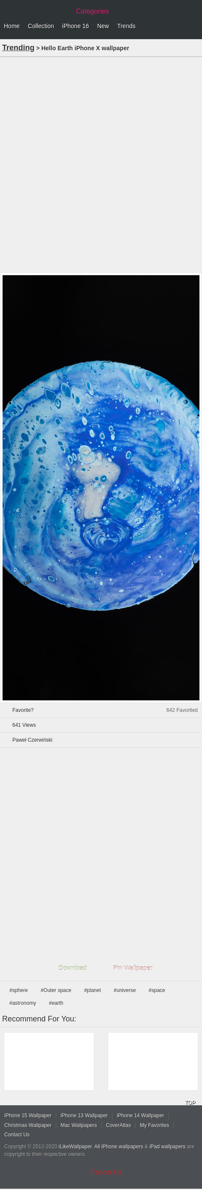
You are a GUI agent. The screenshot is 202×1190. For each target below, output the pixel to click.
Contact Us (16, 1135)
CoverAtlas (118, 1125)
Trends (126, 26)
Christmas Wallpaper (28, 1125)
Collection (41, 26)
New (103, 26)
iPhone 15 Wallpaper (28, 1115)
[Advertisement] (101, 164)
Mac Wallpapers (79, 1125)
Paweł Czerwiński (32, 740)
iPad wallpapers (168, 1147)
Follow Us (107, 1172)
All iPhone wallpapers (118, 1147)
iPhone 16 (75, 26)
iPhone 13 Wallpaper (84, 1115)
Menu (193, 26)
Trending (18, 47)
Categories (92, 11)
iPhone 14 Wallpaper (140, 1115)
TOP (190, 1103)
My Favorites (154, 1125)
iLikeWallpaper (75, 1147)
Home (12, 26)
